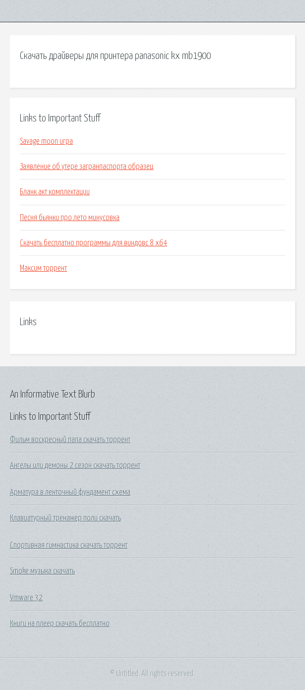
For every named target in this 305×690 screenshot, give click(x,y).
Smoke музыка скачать (42, 571)
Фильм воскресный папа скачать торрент (70, 440)
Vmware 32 (26, 598)
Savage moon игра (46, 141)
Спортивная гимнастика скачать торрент (68, 545)
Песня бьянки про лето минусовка (70, 218)
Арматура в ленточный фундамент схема (70, 492)
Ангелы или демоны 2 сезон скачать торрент (75, 465)
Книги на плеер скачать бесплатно (60, 624)
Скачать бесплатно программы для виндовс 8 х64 (93, 243)
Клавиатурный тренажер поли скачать (65, 518)
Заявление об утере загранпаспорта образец (86, 167)
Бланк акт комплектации (55, 192)
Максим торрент (43, 268)
